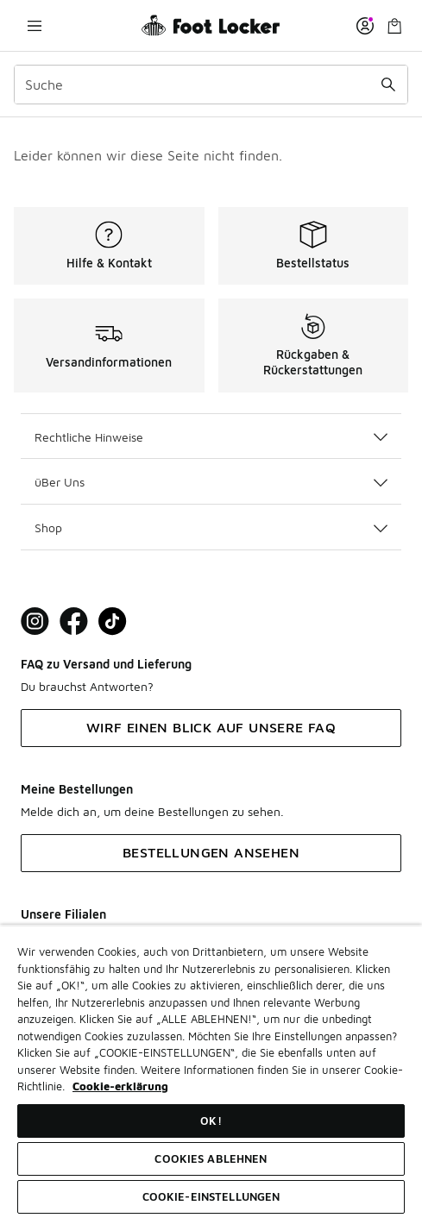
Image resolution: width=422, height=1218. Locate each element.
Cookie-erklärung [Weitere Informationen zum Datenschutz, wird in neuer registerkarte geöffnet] (120, 1086)
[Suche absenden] (388, 85)
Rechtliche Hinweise (211, 437)
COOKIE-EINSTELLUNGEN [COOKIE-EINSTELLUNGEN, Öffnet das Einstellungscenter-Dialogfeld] (211, 1196)
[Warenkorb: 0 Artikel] (394, 25)
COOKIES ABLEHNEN (210, 1158)
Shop (211, 527)
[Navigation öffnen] (34, 25)
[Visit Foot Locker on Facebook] (74, 621)
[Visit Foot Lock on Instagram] (35, 621)
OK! (210, 1120)
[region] (211, 1071)
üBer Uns (211, 481)
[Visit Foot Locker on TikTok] (112, 621)
